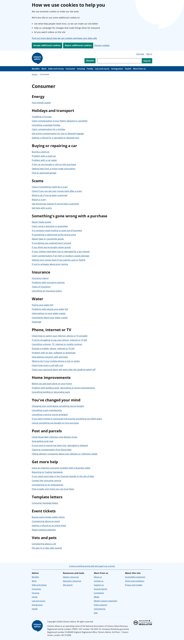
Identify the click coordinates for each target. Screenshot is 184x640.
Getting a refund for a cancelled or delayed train (55, 137)
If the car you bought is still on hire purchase (54, 164)
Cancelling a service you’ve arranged (50, 414)
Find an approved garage (44, 172)
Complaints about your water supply (50, 317)
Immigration (117, 68)
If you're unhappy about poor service (50, 264)
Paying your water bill (42, 304)
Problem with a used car (44, 156)
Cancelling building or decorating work (51, 392)
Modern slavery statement (105, 601)
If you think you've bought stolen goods (51, 247)
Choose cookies (102, 45)
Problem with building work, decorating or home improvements (63, 387)
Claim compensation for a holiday (48, 129)
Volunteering (99, 609)
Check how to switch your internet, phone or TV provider (60, 335)
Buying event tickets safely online (48, 517)
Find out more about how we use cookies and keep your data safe (64, 38)
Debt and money (56, 68)
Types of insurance (41, 286)
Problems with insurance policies (48, 282)
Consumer (70, 68)
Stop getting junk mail (42, 441)
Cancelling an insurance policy (47, 290)
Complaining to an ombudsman (47, 484)
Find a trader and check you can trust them (53, 489)
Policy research (100, 605)
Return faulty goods (41, 222)
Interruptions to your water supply (49, 313)
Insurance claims (40, 278)
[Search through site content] (119, 60)
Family (90, 68)
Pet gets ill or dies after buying (47, 548)
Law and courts (102, 68)
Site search (68, 585)
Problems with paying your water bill (50, 309)
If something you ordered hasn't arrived (51, 243)
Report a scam (39, 199)
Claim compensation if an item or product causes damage (60, 255)
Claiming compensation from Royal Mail (51, 449)
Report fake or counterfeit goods (48, 238)
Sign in (149, 54)
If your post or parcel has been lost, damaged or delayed (60, 445)
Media (96, 597)
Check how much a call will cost (47, 365)
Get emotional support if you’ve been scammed (55, 203)
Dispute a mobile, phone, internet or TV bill (53, 348)
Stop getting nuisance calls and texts (50, 356)
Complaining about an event (46, 521)
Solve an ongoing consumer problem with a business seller (61, 467)
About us (98, 577)
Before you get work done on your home (52, 383)
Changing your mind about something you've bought (58, 406)
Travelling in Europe (42, 116)
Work (43, 68)
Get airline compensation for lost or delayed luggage (58, 133)
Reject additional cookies (78, 45)
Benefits (36, 68)
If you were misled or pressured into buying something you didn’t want (67, 418)
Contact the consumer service (46, 480)
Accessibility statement (135, 577)
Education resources (72, 581)
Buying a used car (40, 151)
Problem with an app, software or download (53, 352)
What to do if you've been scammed (49, 195)
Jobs (96, 613)
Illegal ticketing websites (44, 529)
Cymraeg (140, 54)
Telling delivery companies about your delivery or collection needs (64, 453)
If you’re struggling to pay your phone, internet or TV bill (59, 340)
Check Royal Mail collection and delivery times (54, 437)
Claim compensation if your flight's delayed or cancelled (59, 120)
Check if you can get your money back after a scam (57, 191)
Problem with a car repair (44, 160)
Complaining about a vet (44, 543)
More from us (139, 68)
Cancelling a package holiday (46, 125)
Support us (99, 585)
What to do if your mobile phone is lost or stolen (56, 361)
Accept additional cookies (47, 45)
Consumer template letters (45, 503)
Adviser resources (71, 577)
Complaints (99, 593)
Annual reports (100, 589)
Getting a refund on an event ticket (49, 525)
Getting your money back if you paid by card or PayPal (58, 260)
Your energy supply (41, 102)
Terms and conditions (134, 581)
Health (128, 68)
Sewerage (36, 321)
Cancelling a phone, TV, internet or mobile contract (57, 344)
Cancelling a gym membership (47, 410)
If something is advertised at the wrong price (54, 234)
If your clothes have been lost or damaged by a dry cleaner (61, 251)
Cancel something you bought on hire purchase (55, 423)
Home (34, 74)
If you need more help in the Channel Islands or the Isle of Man (63, 476)
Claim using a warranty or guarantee (50, 226)
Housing (81, 68)
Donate (90, 60)
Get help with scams (42, 208)
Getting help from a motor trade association (53, 168)
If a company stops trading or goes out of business (57, 230)
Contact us (98, 581)
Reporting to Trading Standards (47, 472)
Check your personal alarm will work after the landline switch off (63, 369)
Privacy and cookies (133, 585)
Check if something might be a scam (50, 186)
